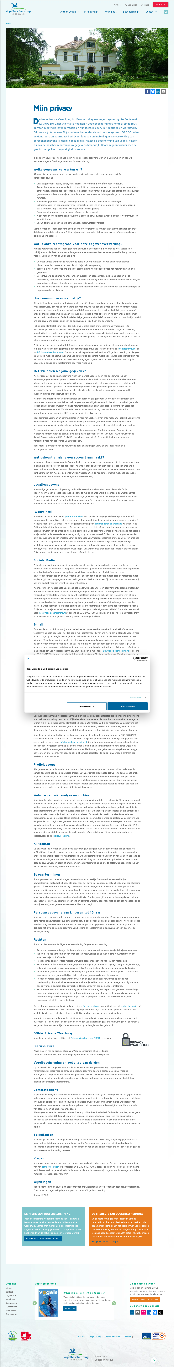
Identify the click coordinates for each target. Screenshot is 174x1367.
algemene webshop (73, 516)
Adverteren (11, 1310)
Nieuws (9, 1288)
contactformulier (127, 348)
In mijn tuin (90, 11)
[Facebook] (132, 1312)
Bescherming (130, 11)
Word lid (70, 1309)
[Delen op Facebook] (147, 91)
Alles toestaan (127, 706)
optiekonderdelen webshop (108, 523)
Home (8, 23)
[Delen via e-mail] (163, 91)
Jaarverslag (11, 1303)
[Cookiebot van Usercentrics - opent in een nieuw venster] (135, 659)
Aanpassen (86, 706)
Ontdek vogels (68, 11)
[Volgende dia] (114, 1312)
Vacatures (10, 1299)
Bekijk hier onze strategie (105, 1241)
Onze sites (82, 1337)
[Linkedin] (149, 1312)
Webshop (145, 5)
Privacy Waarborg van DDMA (85, 1038)
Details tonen (135, 697)
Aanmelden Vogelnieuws (145, 1299)
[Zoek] (166, 12)
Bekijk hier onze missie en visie (43, 1239)
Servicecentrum (91, 1006)
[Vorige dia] (35, 1312)
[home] (18, 9)
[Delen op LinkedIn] (158, 91)
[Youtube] (137, 1312)
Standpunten (12, 1314)
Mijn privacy (95, 1337)
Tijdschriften (11, 1307)
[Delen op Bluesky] (152, 91)
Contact (150, 11)
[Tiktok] (160, 1312)
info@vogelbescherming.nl (50, 352)
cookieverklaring (60, 836)
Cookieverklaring (112, 1337)
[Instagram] (143, 1312)
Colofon (127, 1337)
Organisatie (11, 1295)
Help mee (109, 11)
